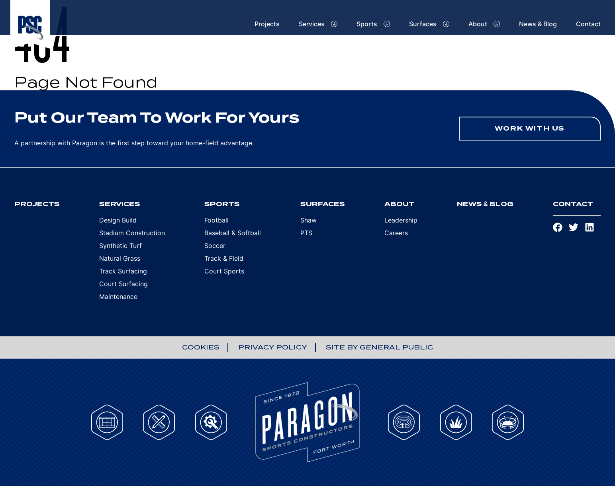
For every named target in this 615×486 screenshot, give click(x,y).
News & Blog (538, 24)
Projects (267, 24)
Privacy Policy (272, 347)
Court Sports (224, 271)
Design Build (118, 220)
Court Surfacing (123, 284)
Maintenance (118, 297)
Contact (588, 24)
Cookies (200, 347)
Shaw (308, 220)
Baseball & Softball (232, 233)
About (477, 24)
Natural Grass (119, 258)
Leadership (400, 220)
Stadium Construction (132, 233)
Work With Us (530, 128)
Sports (366, 24)
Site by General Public (379, 347)
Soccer (214, 246)
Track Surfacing (123, 271)
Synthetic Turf (120, 246)
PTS (306, 233)
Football (216, 220)
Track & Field (223, 258)
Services (312, 24)
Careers (396, 233)
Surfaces (423, 24)
